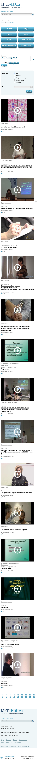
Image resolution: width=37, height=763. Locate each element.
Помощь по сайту (24, 732)
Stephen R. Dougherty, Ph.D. (8, 367)
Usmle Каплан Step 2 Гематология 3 (13, 127)
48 (10, 695)
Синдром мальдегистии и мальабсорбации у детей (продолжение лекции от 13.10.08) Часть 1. (17, 167)
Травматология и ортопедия (9, 402)
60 (14, 697)
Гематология (4, 123)
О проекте (3, 732)
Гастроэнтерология (6, 160)
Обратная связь (12, 732)
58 (6, 697)
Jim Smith (3, 605)
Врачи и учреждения (6, 742)
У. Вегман (3, 406)
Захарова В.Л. (5, 206)
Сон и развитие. (6, 568)
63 (26, 697)
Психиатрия (4, 365)
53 (30, 695)
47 (6, 695)
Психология (4, 241)
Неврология (4, 323)
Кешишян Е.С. (5, 284)
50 (18, 695)
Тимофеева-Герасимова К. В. (9, 245)
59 (10, 697)
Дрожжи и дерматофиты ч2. (10, 644)
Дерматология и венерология (9, 641)
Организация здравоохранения (10, 363)
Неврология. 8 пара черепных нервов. (14, 529)
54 (34, 695)
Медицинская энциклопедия (8, 746)
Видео (2, 740)
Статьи (15, 740)
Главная (3, 56)
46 (2, 695)
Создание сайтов (9, 756)
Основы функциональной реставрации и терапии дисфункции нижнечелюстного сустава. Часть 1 (15, 409)
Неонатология (5, 280)
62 (22, 697)
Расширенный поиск (7, 11)
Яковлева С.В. (5, 491)
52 (26, 695)
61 (18, 697)
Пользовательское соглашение (9, 735)
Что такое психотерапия (9, 247)
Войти (2, 22)
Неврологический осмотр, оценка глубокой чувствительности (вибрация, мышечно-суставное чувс (15, 328)
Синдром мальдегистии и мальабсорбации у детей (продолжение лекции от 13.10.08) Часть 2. (17, 452)
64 (30, 697)
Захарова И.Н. (5, 164)
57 (2, 697)
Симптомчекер (18, 742)
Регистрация (10, 22)
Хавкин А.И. (4, 681)
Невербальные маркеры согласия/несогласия (16, 492)
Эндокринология (6, 203)
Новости (8, 740)
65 (34, 697)
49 (14, 695)
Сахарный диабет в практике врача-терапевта (16, 208)
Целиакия (4, 683)
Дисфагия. (4, 607)
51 (22, 695)
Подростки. (5, 369)
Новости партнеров (23, 746)
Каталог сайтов (23, 740)
